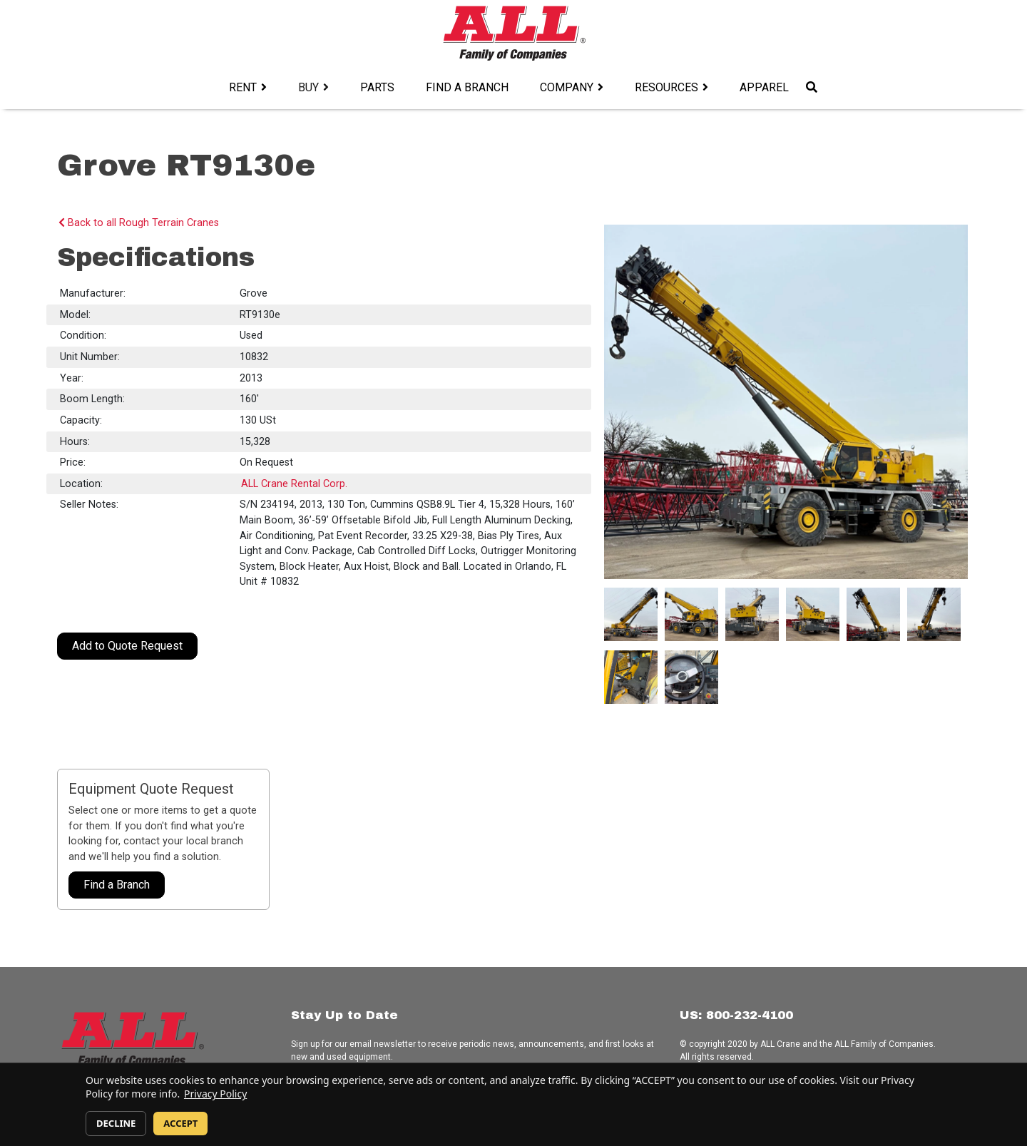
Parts (377, 87)
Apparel (764, 87)
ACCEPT (180, 1123)
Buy (308, 87)
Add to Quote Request (127, 646)
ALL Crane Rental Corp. (294, 484)
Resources (666, 87)
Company (566, 87)
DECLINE (116, 1123)
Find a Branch (467, 87)
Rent (243, 87)
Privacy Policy (215, 1093)
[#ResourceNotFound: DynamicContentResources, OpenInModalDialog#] (631, 614)
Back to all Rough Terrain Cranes (138, 223)
